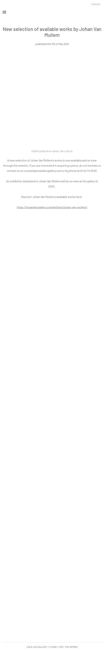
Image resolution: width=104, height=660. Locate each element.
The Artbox (71, 647)
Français (96, 4)
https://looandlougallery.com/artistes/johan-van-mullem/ (52, 207)
